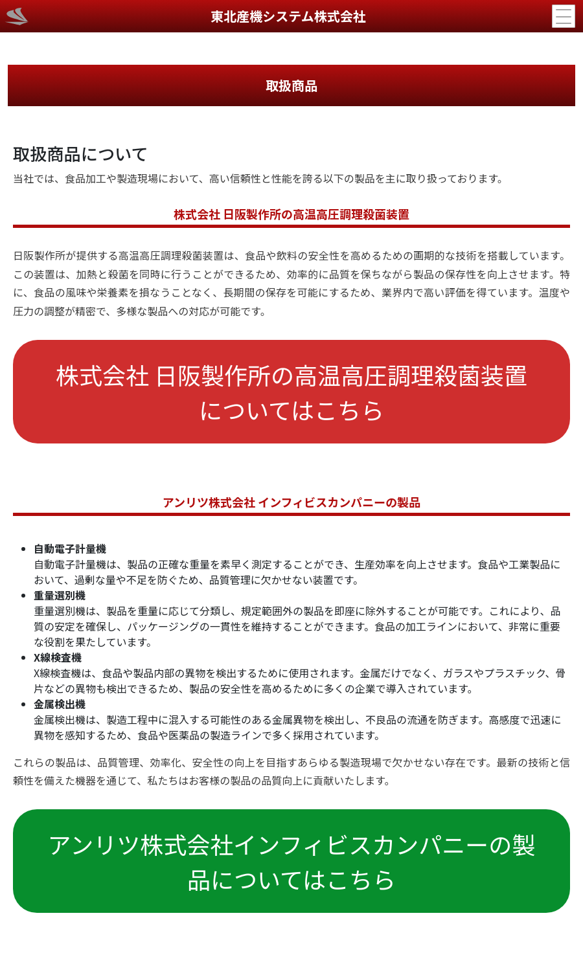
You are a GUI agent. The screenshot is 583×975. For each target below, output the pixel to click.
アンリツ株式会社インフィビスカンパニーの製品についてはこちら (292, 861)
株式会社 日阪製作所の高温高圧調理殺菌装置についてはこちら (291, 391)
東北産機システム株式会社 (288, 15)
